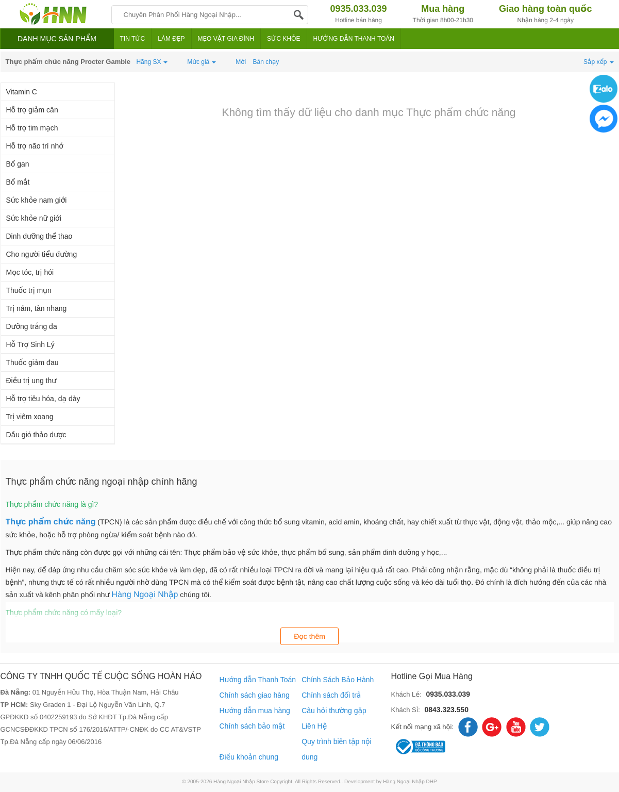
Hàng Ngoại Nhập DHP (410, 782)
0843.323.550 (446, 709)
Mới (241, 61)
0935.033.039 (448, 694)
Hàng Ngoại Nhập (144, 594)
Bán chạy (266, 61)
